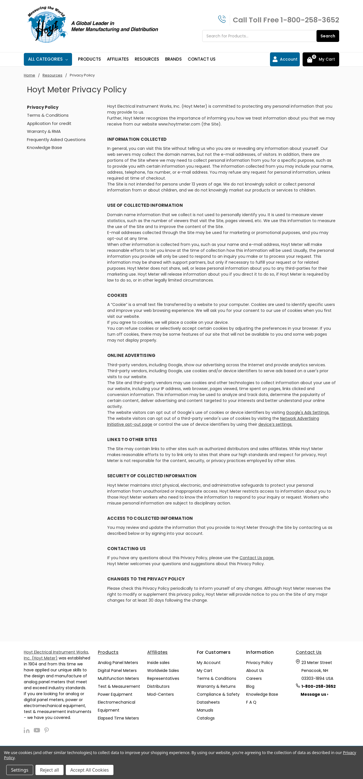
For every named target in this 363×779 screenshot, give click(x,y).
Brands (173, 59)
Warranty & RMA (44, 131)
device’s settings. (275, 424)
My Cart (204, 670)
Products (89, 59)
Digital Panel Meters (117, 670)
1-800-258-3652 (309, 20)
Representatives (163, 678)
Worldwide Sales (163, 670)
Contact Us (202, 59)
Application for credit (49, 123)
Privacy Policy (259, 662)
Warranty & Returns (216, 686)
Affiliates (118, 59)
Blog (250, 686)
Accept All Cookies (89, 770)
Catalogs (206, 718)
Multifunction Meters (118, 678)
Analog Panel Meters (118, 662)
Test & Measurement (119, 686)
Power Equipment (115, 694)
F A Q (251, 702)
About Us (255, 670)
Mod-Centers (160, 694)
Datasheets (208, 702)
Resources (147, 59)
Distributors (158, 686)
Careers (254, 678)
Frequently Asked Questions (56, 139)
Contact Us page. (257, 558)
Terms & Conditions (48, 115)
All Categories (48, 59)
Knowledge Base (44, 147)
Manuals (205, 710)
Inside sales (158, 662)
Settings (19, 770)
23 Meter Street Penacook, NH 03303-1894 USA (317, 670)
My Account (209, 662)
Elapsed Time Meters (118, 718)
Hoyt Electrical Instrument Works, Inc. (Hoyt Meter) (56, 655)
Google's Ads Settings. (308, 412)
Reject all (49, 770)
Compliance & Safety (218, 694)
